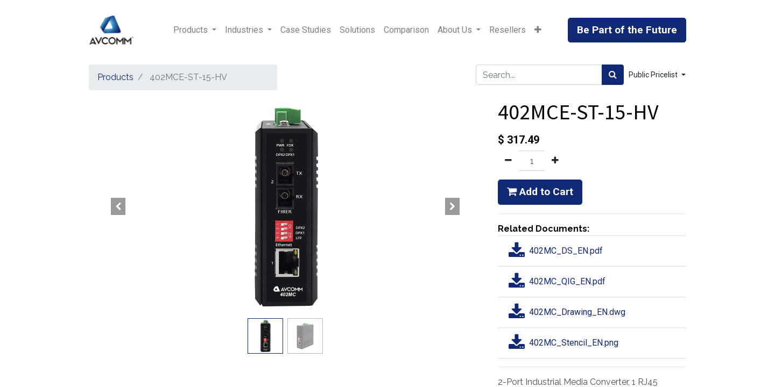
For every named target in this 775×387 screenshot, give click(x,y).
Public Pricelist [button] (654, 74)
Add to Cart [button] (540, 191)
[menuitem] (305, 30)
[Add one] (555, 160)
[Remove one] (508, 160)
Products (115, 77)
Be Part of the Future (627, 30)
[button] (538, 30)
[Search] (613, 74)
